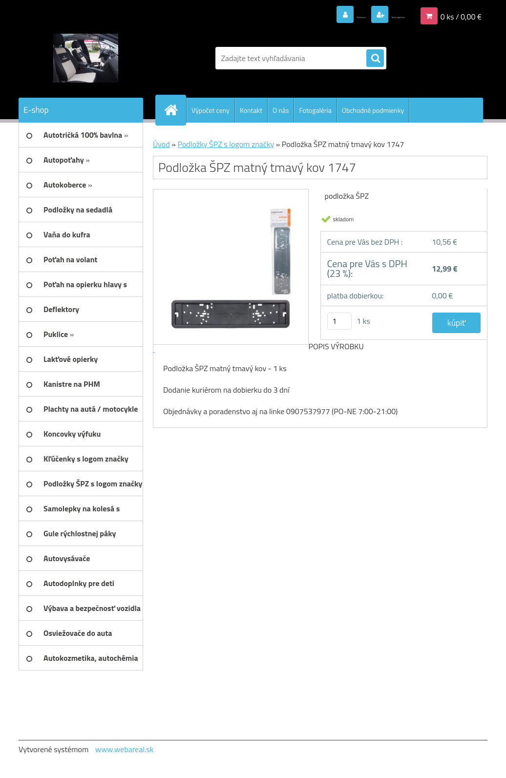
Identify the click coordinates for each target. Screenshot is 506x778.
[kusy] (339, 321)
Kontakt (251, 110)
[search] (375, 58)
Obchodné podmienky (373, 110)
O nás (281, 110)
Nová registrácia (378, 15)
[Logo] (86, 58)
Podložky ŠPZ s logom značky (225, 144)
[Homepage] (175, 110)
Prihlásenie (306, 15)
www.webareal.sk (124, 749)
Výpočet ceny (210, 110)
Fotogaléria (315, 110)
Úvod (161, 144)
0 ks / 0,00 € (461, 15)
